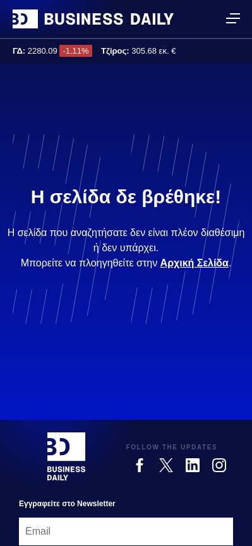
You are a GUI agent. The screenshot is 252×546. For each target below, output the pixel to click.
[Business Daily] (66, 456)
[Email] (126, 531)
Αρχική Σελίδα (194, 263)
